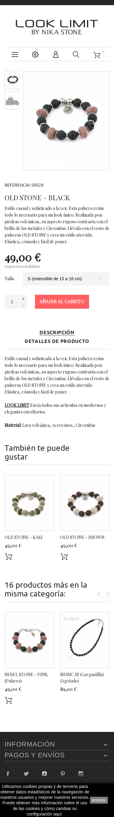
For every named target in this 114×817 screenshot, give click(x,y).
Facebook (8, 773)
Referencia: (17, 185)
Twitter (26, 773)
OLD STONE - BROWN (82, 537)
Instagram (81, 773)
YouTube (44, 773)
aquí (58, 814)
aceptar (99, 800)
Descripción (57, 332)
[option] (13, 80)
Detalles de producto (57, 341)
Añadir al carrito (62, 301)
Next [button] (107, 594)
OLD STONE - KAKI (24, 537)
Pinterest (62, 773)
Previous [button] (98, 594)
